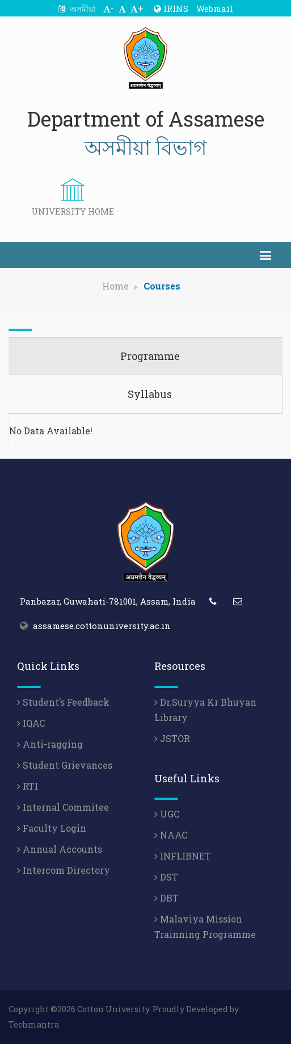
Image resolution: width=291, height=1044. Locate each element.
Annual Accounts (59, 849)
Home (115, 286)
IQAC (31, 723)
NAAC (170, 835)
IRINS (171, 8)
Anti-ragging (50, 744)
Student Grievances (64, 765)
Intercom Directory (63, 870)
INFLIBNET (182, 856)
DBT (166, 898)
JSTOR (172, 738)
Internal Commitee (63, 807)
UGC (166, 814)
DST (166, 877)
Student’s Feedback (63, 702)
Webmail (214, 8)
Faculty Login (51, 828)
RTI (27, 786)
